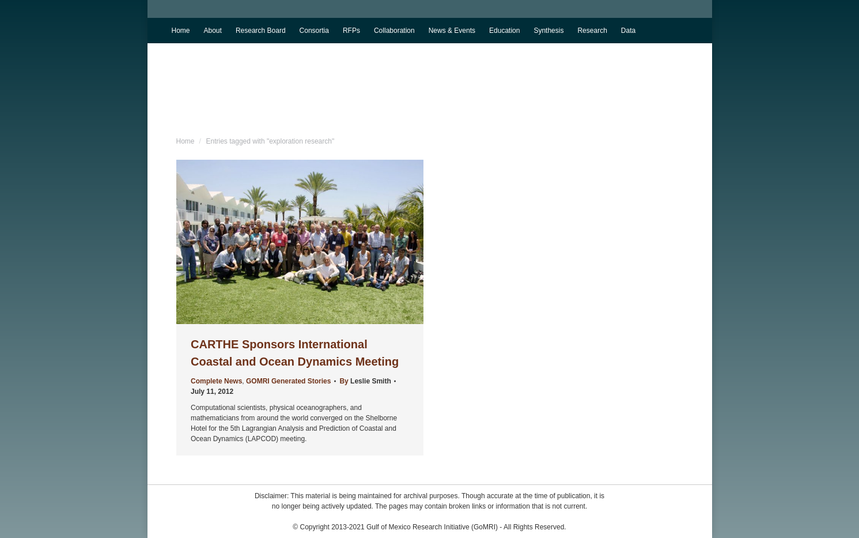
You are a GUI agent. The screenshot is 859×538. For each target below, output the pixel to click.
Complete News (216, 381)
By (365, 381)
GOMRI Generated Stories (288, 381)
